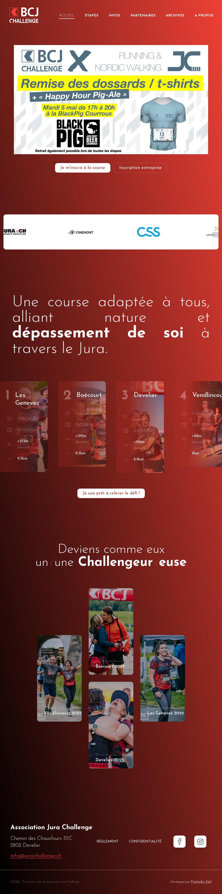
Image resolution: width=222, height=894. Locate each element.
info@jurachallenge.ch (35, 855)
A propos (204, 15)
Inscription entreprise (140, 168)
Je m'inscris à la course (82, 168)
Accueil (66, 16)
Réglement (108, 841)
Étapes (91, 15)
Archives (175, 15)
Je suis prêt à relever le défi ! (111, 493)
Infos (114, 15)
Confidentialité (145, 841)
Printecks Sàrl (201, 882)
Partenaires (143, 15)
